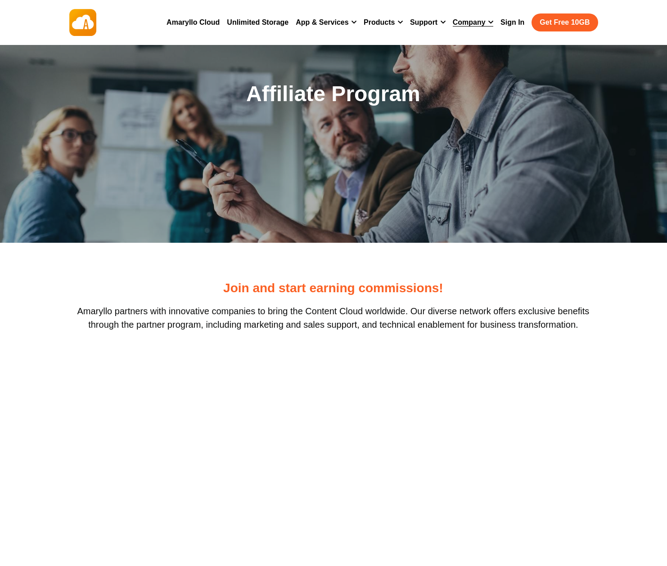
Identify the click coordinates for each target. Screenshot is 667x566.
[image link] (82, 22)
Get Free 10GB (565, 22)
